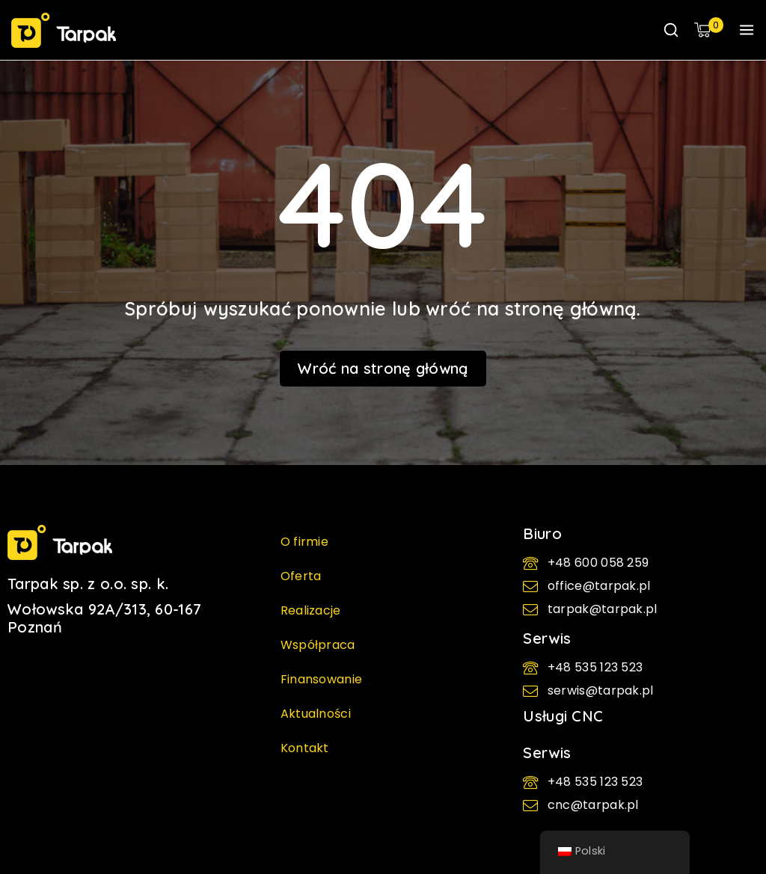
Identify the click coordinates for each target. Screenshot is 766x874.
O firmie (304, 541)
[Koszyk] (708, 30)
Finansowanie (322, 679)
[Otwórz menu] (746, 30)
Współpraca (318, 644)
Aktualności (316, 713)
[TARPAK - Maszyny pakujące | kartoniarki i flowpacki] (63, 30)
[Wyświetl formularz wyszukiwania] (671, 30)
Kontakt (305, 748)
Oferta (301, 576)
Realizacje (311, 610)
